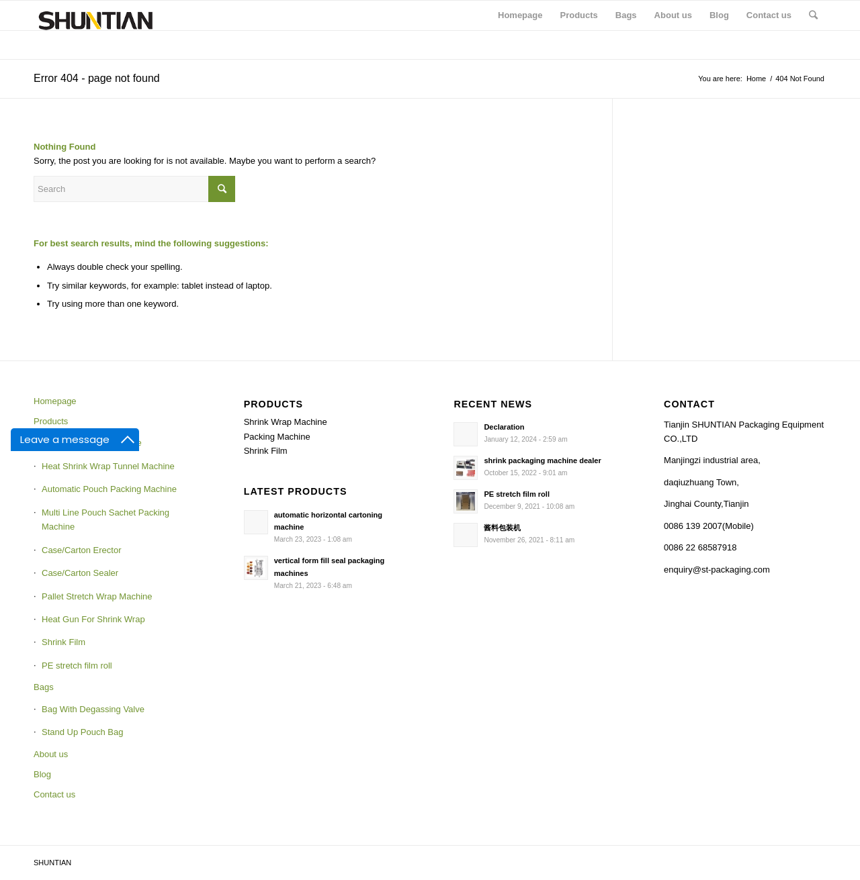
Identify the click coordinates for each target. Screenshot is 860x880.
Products (51, 421)
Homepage (55, 401)
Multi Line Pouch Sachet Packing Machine (105, 519)
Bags (44, 687)
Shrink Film (63, 642)
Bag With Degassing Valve (93, 709)
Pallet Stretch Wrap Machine (97, 596)
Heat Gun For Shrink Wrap (93, 619)
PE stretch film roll (77, 666)
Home (756, 79)
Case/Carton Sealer (80, 573)
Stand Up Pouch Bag (82, 732)
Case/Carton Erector (82, 550)
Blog (42, 774)
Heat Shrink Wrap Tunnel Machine (108, 466)
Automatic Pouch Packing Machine (109, 489)
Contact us (54, 794)
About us (51, 754)
